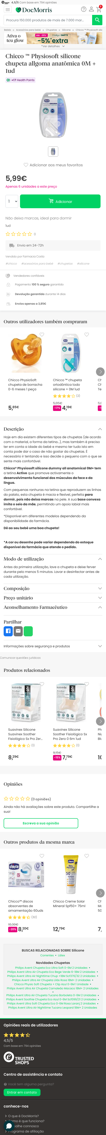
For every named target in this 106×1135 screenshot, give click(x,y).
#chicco (11, 264)
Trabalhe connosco (22, 1126)
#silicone (83, 264)
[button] (91, 9)
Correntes (47, 955)
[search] (97, 20)
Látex (61, 955)
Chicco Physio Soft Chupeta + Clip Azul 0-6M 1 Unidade (51, 984)
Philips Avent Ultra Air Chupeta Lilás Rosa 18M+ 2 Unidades (51, 980)
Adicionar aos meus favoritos (53, 165)
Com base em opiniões (22, 1046)
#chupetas (64, 264)
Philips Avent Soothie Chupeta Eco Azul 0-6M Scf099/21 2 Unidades (51, 999)
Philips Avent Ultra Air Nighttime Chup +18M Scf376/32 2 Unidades (51, 976)
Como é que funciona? (24, 1121)
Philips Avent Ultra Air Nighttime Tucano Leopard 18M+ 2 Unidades (52, 1008)
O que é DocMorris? (22, 1116)
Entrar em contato (22, 1092)
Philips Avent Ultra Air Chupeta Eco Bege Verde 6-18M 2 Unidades (51, 972)
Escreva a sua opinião (41, 823)
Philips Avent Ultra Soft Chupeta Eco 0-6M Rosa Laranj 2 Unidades (51, 1004)
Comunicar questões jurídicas (20, 658)
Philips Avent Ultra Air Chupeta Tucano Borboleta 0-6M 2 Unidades (51, 995)
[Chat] (83, 9)
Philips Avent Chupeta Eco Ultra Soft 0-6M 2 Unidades (51, 968)
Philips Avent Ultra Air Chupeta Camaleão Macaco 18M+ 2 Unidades (52, 988)
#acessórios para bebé (37, 264)
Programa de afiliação (24, 1131)
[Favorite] (41, 334)
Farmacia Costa (33, 256)
